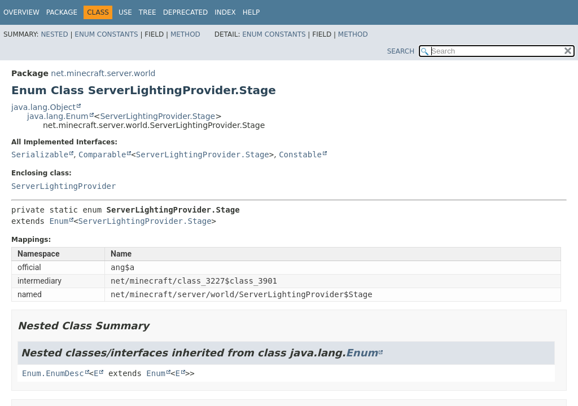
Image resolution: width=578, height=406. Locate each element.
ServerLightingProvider (63, 186)
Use (125, 12)
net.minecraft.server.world (103, 73)
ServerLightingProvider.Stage (157, 116)
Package (61, 12)
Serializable (39, 154)
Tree (147, 12)
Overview (21, 12)
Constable (300, 154)
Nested (54, 34)
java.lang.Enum (58, 116)
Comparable (102, 154)
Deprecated (185, 12)
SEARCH (401, 51)
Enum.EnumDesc (53, 373)
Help (251, 12)
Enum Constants (106, 34)
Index (225, 12)
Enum (58, 221)
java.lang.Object (43, 107)
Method (185, 34)
